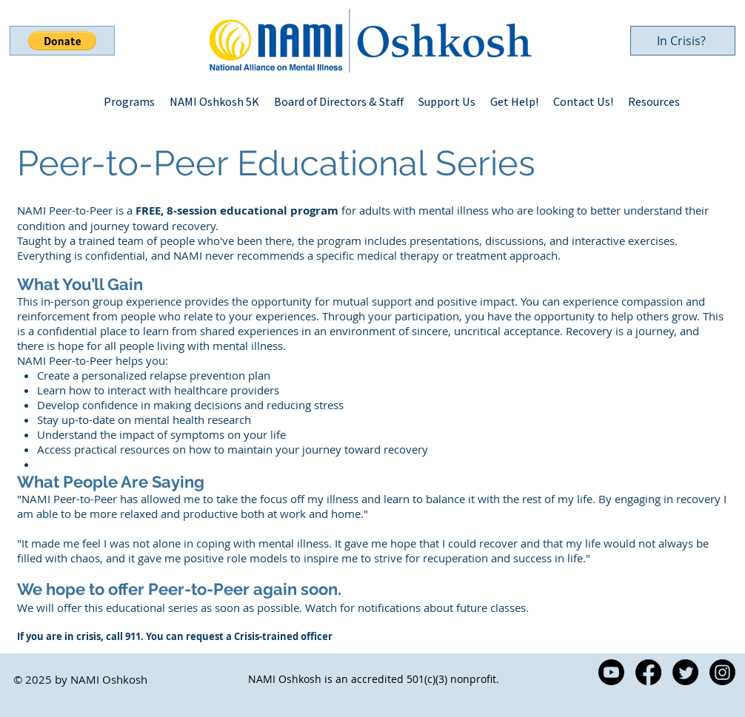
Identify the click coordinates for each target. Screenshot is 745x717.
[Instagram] (722, 672)
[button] (62, 40)
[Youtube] (611, 672)
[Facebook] (648, 672)
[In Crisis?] (682, 40)
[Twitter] (685, 672)
